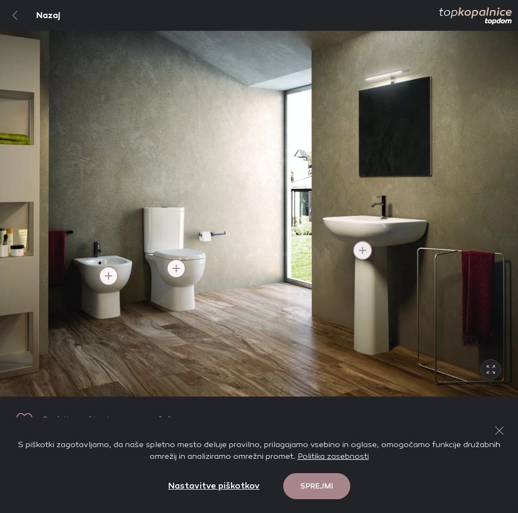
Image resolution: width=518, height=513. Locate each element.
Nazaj (30, 15)
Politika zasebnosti (333, 456)
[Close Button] (499, 430)
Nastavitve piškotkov (214, 486)
